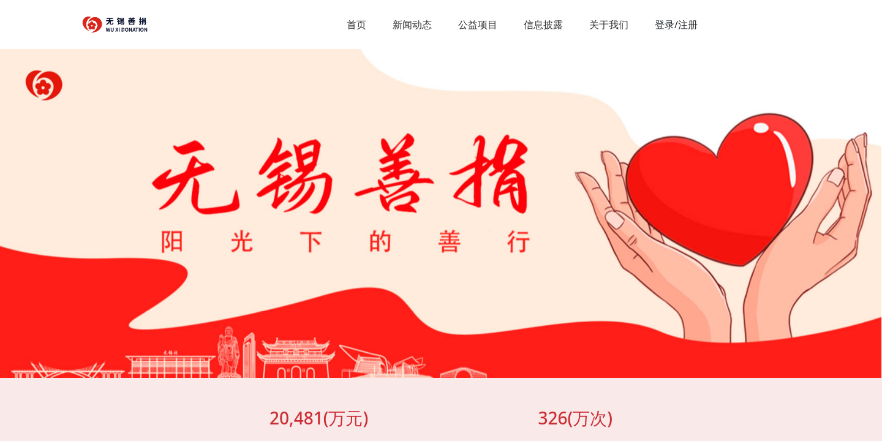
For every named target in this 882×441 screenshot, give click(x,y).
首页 (356, 24)
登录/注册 (676, 24)
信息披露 (543, 24)
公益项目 (477, 24)
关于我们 (608, 24)
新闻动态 (412, 24)
